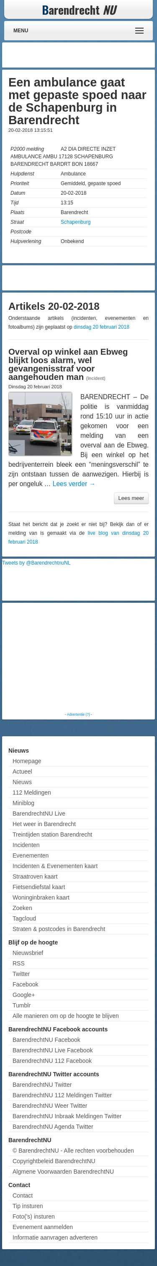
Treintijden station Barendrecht (52, 834)
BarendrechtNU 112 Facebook (52, 1060)
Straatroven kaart (35, 876)
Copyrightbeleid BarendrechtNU (54, 1161)
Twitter (21, 973)
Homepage (27, 761)
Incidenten (26, 845)
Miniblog (23, 803)
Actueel (22, 771)
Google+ (24, 994)
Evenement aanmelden (43, 1227)
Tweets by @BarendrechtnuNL (36, 563)
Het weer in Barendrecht (44, 824)
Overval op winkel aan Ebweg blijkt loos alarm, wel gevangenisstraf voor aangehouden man (68, 364)
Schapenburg (75, 222)
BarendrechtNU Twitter (42, 1084)
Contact (23, 1195)
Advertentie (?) (78, 714)
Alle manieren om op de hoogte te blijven (66, 1015)
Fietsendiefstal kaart (39, 887)
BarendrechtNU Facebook (46, 1039)
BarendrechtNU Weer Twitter (50, 1105)
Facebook (25, 984)
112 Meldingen (32, 792)
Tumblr (22, 1005)
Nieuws (22, 782)
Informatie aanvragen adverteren (55, 1237)
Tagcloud (24, 918)
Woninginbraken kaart (41, 897)
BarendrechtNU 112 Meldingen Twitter (62, 1095)
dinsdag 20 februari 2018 (101, 327)
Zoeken (22, 908)
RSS (19, 963)
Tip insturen (28, 1206)
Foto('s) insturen (34, 1216)
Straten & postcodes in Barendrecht (59, 929)
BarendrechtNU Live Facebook (53, 1050)
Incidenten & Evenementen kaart (55, 866)
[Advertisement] (86, 54)
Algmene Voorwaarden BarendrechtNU (63, 1171)
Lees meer (131, 498)
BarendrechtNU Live (39, 813)
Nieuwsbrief (28, 953)
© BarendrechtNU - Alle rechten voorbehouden (73, 1150)
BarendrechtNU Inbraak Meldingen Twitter (67, 1116)
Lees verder (74, 483)
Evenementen (31, 855)
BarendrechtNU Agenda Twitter (53, 1126)
